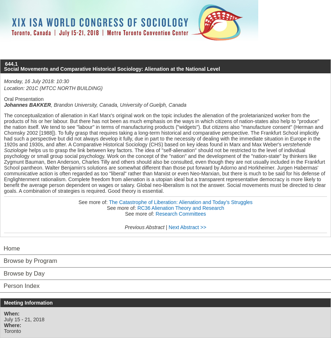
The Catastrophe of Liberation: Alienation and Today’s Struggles (180, 202)
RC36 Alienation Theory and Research (180, 208)
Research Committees (181, 214)
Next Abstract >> (188, 227)
